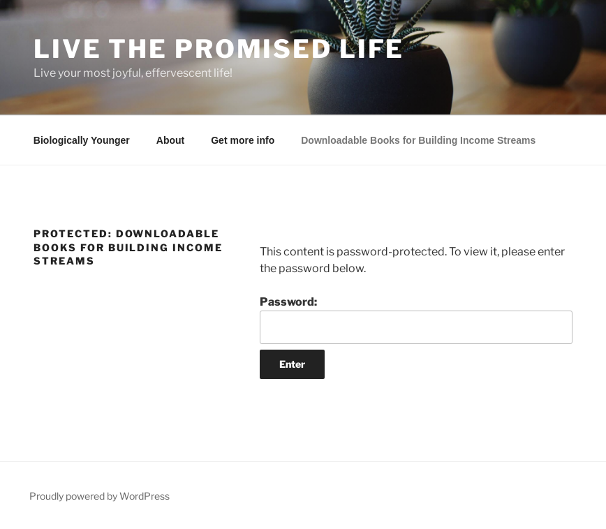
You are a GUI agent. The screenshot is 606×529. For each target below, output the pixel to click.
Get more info (242, 140)
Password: (416, 319)
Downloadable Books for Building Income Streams (418, 140)
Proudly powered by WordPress (99, 496)
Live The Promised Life (219, 48)
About (170, 140)
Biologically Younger (82, 140)
